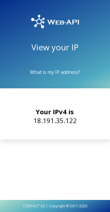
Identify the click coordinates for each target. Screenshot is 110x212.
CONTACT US (34, 205)
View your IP (55, 47)
